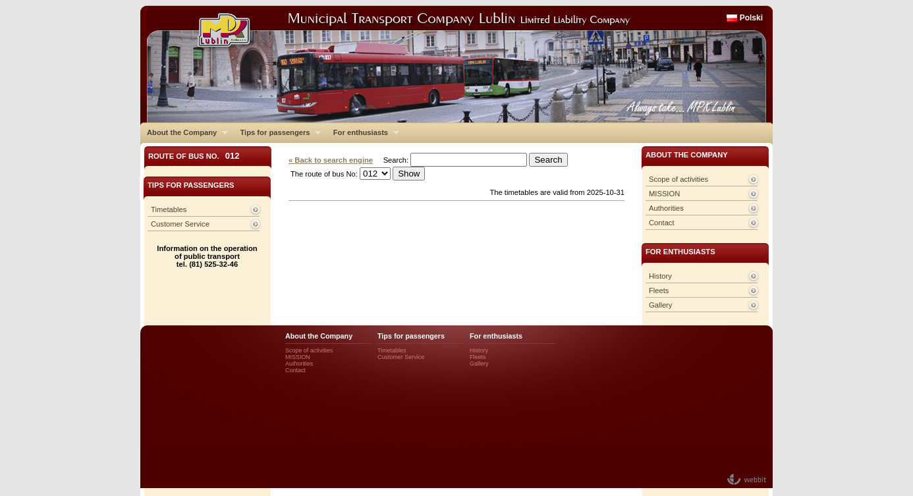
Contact (662, 223)
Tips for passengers (277, 132)
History (660, 276)
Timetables (168, 209)
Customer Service (180, 224)
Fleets (659, 290)
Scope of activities (678, 179)
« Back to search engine (331, 160)
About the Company (184, 132)
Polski (751, 17)
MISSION (664, 194)
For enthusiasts (363, 132)
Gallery (660, 305)
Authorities (666, 208)
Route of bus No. (194, 156)
